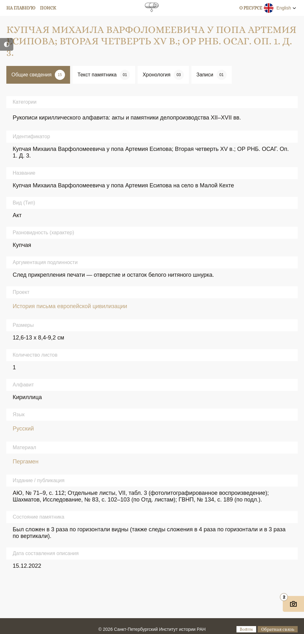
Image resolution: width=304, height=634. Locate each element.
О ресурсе (250, 7)
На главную (21, 7)
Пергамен (25, 461)
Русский (23, 428)
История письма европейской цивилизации (70, 306)
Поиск (48, 7)
